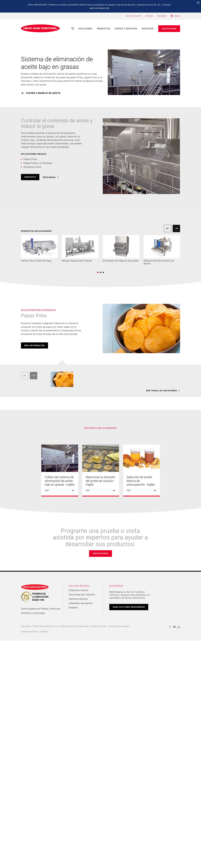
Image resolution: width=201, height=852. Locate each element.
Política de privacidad (118, 626)
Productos (103, 28)
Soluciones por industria (82, 594)
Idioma (177, 16)
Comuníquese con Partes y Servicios (40, 608)
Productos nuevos (78, 590)
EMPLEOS (149, 16)
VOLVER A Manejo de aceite (43, 93)
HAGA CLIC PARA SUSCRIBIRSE (129, 607)
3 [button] (103, 272)
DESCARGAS (49, 177)
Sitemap (44, 631)
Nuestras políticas (29, 631)
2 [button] (100, 272)
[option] (39, 248)
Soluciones (85, 28)
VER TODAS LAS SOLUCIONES (161, 390)
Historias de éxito (78, 598)
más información (34, 345)
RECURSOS (161, 16)
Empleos (73, 607)
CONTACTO (30, 177)
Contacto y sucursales (33, 612)
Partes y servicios (126, 28)
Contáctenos (169, 28)
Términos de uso (98, 626)
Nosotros (148, 28)
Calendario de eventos (81, 603)
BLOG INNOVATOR (133, 16)
